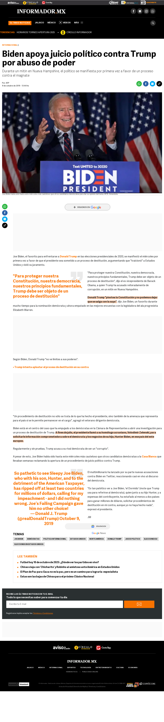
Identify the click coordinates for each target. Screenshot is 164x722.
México (51, 23)
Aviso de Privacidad (66, 686)
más (78, 23)
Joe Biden (18, 539)
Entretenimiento (104, 667)
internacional (56, 667)
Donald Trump (68, 256)
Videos (65, 22)
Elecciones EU (150, 539)
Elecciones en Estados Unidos (28, 544)
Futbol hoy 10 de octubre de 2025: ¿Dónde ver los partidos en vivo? (59, 562)
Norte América (96, 539)
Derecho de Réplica (81, 686)
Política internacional (54, 539)
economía (132, 667)
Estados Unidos (78, 539)
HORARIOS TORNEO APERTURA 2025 (36, 32)
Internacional (9, 45)
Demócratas (33, 539)
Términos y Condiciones (43, 613)
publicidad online (90, 672)
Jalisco (39, 23)
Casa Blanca (149, 456)
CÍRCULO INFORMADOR (79, 32)
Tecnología (85, 667)
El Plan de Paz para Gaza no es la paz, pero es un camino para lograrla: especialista (69, 572)
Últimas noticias (20, 23)
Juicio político (132, 539)
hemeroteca (71, 672)
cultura (120, 667)
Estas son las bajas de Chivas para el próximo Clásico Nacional (57, 576)
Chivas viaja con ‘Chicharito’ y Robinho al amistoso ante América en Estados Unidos (69, 567)
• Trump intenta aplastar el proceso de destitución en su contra (51, 367)
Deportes (71, 667)
